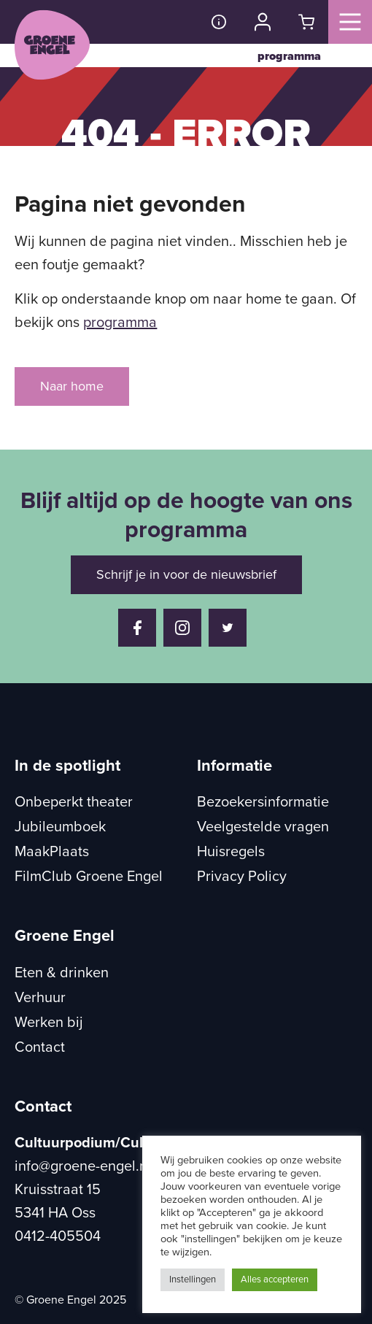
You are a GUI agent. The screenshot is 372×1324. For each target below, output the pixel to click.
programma (289, 56)
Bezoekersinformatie (263, 802)
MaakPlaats (52, 852)
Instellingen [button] (192, 1279)
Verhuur (40, 998)
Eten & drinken (62, 973)
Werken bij (49, 1022)
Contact (40, 1047)
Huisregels (231, 852)
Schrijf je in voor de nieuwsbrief (186, 574)
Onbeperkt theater (74, 802)
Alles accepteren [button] (275, 1279)
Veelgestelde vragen (263, 827)
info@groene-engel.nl (83, 1166)
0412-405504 (58, 1236)
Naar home (72, 386)
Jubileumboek (60, 827)
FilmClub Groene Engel (89, 876)
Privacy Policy (242, 876)
